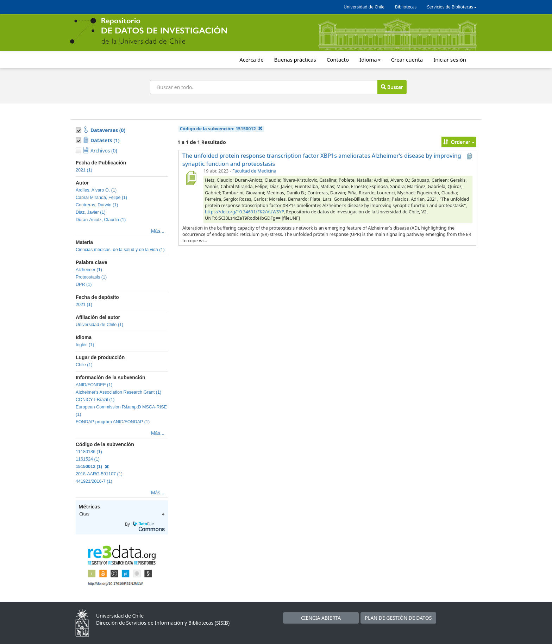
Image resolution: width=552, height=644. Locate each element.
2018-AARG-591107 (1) (99, 473)
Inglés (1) (85, 344)
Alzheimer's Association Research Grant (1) (118, 392)
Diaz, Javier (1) (91, 212)
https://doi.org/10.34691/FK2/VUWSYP (244, 212)
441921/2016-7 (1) (94, 481)
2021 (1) (84, 170)
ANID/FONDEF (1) (94, 384)
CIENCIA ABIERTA (321, 617)
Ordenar (459, 141)
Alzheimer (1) (89, 269)
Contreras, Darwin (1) (97, 204)
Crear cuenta (407, 59)
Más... (157, 231)
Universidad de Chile (364, 7)
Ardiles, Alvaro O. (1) (96, 190)
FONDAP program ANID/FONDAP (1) (113, 421)
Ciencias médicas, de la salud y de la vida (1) (120, 249)
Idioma (370, 59)
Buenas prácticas (295, 59)
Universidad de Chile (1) (99, 324)
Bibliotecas (405, 7)
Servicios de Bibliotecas (452, 7)
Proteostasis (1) (91, 277)
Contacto (338, 59)
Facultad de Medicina (254, 171)
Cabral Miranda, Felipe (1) (101, 197)
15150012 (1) (92, 466)
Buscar (392, 86)
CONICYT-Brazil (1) (95, 399)
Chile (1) (84, 364)
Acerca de (251, 59)
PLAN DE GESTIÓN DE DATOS (398, 617)
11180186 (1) (89, 451)
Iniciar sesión (449, 59)
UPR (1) (84, 284)
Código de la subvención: (221, 129)
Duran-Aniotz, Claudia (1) (101, 219)
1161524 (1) (88, 459)
